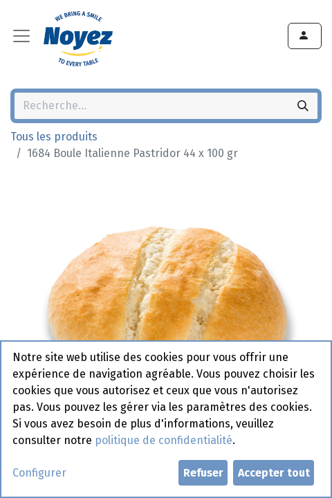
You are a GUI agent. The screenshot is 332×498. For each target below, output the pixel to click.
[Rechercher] (302, 106)
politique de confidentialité (163, 440)
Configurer (39, 472)
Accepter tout (274, 472)
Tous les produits (54, 136)
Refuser (203, 472)
